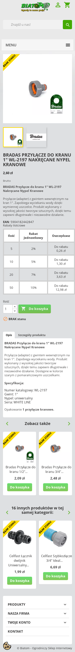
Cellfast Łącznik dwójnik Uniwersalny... (20, 560)
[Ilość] (8, 309)
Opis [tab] (9, 335)
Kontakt (15, 631)
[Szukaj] (37, 24)
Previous (6, 422)
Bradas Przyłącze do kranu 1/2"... (21, 469)
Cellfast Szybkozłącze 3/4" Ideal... (56, 558)
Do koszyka (34, 308)
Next (67, 422)
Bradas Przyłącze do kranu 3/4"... (56, 469)
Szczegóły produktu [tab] (31, 335)
